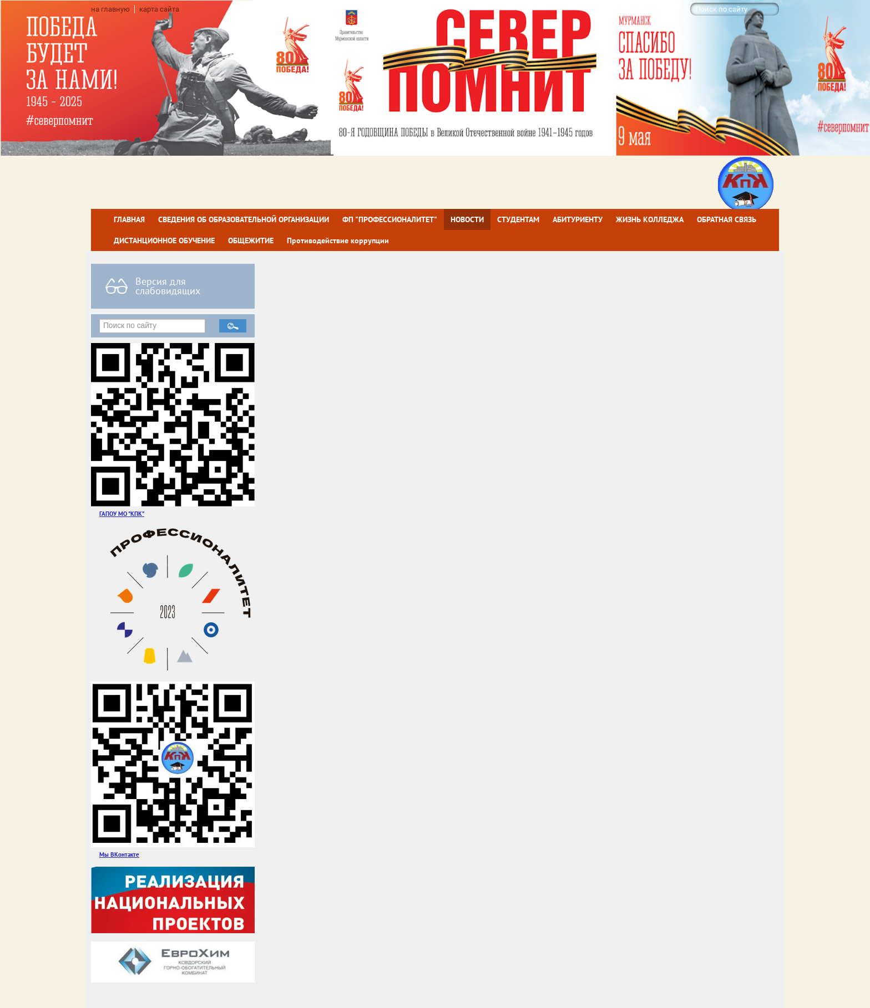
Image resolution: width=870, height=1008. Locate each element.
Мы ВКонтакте (119, 854)
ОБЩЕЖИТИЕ (251, 240)
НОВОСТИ (467, 219)
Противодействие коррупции (338, 240)
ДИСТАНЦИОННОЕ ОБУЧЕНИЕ (164, 240)
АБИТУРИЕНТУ (578, 219)
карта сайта (159, 9)
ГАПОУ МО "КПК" (121, 513)
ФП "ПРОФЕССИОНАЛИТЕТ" (389, 219)
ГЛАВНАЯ (129, 219)
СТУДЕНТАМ (518, 219)
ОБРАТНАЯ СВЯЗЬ (726, 219)
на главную (110, 9)
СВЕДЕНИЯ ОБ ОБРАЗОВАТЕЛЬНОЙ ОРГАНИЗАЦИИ (243, 219)
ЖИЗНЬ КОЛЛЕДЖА (650, 219)
